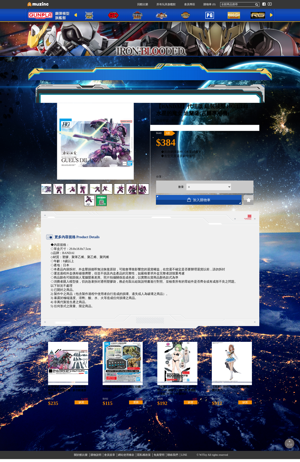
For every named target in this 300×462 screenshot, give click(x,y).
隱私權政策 (144, 457)
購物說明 (96, 457)
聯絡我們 (172, 457)
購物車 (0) (208, 4)
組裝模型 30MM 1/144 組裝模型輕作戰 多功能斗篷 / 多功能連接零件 (67, 392)
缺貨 (81, 405)
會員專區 (187, 4)
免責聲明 (159, 457)
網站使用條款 (126, 457)
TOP (289, 444)
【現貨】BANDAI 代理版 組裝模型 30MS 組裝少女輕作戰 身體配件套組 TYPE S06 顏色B (177, 392)
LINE (184, 457)
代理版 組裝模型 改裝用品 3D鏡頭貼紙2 (122, 390)
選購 (136, 405)
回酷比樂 (140, 4)
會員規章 (109, 457)
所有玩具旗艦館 (164, 4)
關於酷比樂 (81, 457)
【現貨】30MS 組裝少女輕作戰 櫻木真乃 (230, 390)
